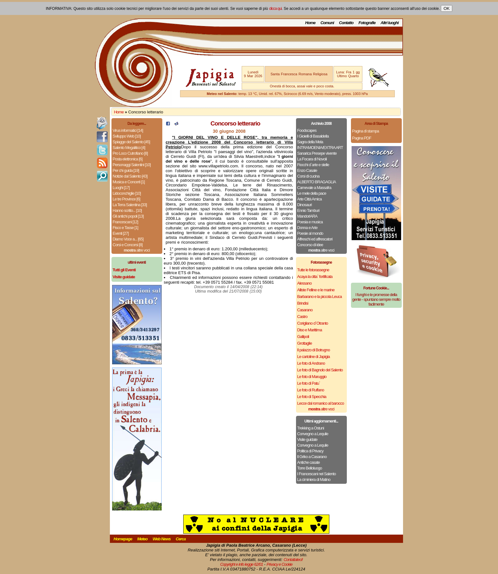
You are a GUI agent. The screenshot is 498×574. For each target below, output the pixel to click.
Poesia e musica (310, 221)
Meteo (142, 539)
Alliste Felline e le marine (316, 289)
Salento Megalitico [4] (129, 147)
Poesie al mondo (310, 233)
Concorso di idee (310, 244)
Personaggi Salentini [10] (132, 164)
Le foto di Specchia (311, 396)
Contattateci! (293, 559)
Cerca (180, 539)
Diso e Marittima (309, 330)
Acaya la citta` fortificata (315, 276)
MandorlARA (307, 216)
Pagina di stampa (365, 131)
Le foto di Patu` (308, 383)
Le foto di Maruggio (311, 376)
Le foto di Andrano (311, 363)
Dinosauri (304, 204)
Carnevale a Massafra (314, 187)
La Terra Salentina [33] (130, 204)
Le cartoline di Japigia (313, 356)
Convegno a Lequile (312, 433)
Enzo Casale (307, 170)
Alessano (304, 283)
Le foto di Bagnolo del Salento (320, 370)
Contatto (346, 22)
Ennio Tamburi (308, 210)
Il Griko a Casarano (312, 456)
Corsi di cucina (308, 176)
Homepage (123, 539)
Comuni (327, 22)
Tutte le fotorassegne (313, 269)
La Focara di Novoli (312, 159)
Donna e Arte (307, 227)
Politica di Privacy (310, 451)
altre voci (137, 250)
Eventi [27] (121, 233)
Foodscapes (307, 130)
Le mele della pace (311, 193)
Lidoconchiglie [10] (127, 193)
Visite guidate (307, 439)
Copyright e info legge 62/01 (241, 564)
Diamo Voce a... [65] (128, 239)
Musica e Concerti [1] (129, 181)
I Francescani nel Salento (316, 473)
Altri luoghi (389, 22)
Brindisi (302, 303)
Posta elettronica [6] (128, 159)
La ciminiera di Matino (313, 479)
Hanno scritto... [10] (127, 210)
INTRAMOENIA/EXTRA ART (320, 147)
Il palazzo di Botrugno (313, 350)
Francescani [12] (125, 221)
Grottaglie (304, 343)
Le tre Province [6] (126, 199)
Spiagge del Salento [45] (131, 141)
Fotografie (367, 22)
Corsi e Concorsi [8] (128, 244)
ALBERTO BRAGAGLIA (316, 181)
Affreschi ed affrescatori (315, 239)
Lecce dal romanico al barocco (320, 403)
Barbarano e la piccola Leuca (319, 296)
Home (310, 22)
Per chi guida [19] (126, 170)
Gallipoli (303, 336)
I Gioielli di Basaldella (313, 136)
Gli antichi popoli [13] (128, 216)
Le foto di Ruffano (310, 390)
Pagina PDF (361, 138)
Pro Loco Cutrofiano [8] (130, 153)
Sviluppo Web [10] (127, 136)
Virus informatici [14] (128, 130)
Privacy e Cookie (279, 564)
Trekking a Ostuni (310, 428)
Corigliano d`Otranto (312, 323)
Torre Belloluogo (309, 468)
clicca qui (275, 8)
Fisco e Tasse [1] (125, 227)
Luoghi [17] (121, 187)
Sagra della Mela (310, 141)
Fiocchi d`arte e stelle (313, 164)
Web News (162, 539)
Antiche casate (308, 462)
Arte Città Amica (309, 199)
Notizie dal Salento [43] (130, 176)
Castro (302, 316)
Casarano (305, 309)
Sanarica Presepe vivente (317, 153)
